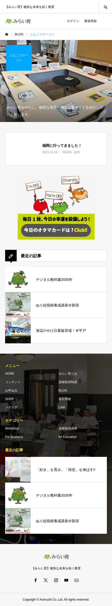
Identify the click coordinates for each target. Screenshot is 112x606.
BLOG (63, 390)
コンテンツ (13, 382)
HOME (9, 373)
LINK (62, 407)
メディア (11, 407)
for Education (68, 437)
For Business (14, 437)
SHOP (9, 399)
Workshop (12, 428)
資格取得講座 (68, 428)
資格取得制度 (68, 382)
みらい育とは (68, 373)
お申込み (11, 390)
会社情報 (65, 399)
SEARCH (105, 6)
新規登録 (90, 21)
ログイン (73, 21)
